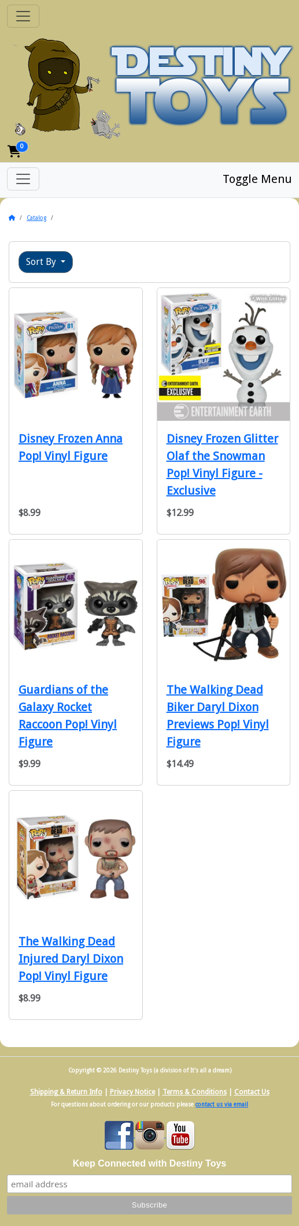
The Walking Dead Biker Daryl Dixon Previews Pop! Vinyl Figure (218, 716)
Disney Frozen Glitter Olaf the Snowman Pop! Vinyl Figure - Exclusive (222, 465)
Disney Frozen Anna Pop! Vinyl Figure (71, 447)
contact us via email (221, 1104)
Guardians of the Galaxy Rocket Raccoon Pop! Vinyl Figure (68, 716)
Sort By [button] (42, 261)
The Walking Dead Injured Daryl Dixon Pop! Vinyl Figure (71, 959)
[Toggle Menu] (23, 178)
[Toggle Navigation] (23, 16)
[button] (14, 151)
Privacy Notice (132, 1092)
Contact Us (252, 1092)
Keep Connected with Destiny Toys (150, 1163)
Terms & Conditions (195, 1092)
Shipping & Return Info (66, 1092)
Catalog (36, 218)
